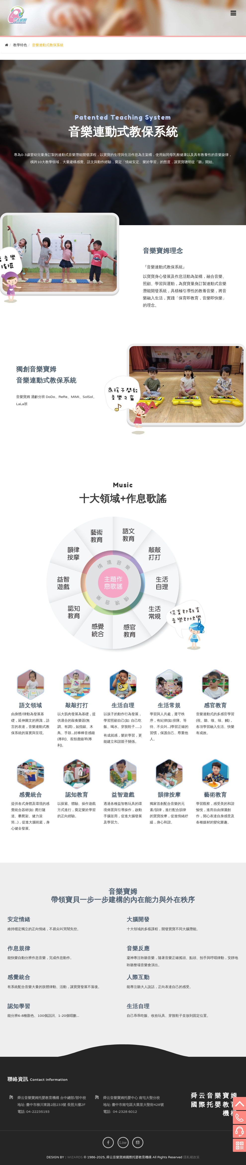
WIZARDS (75, 1157)
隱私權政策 (191, 1157)
